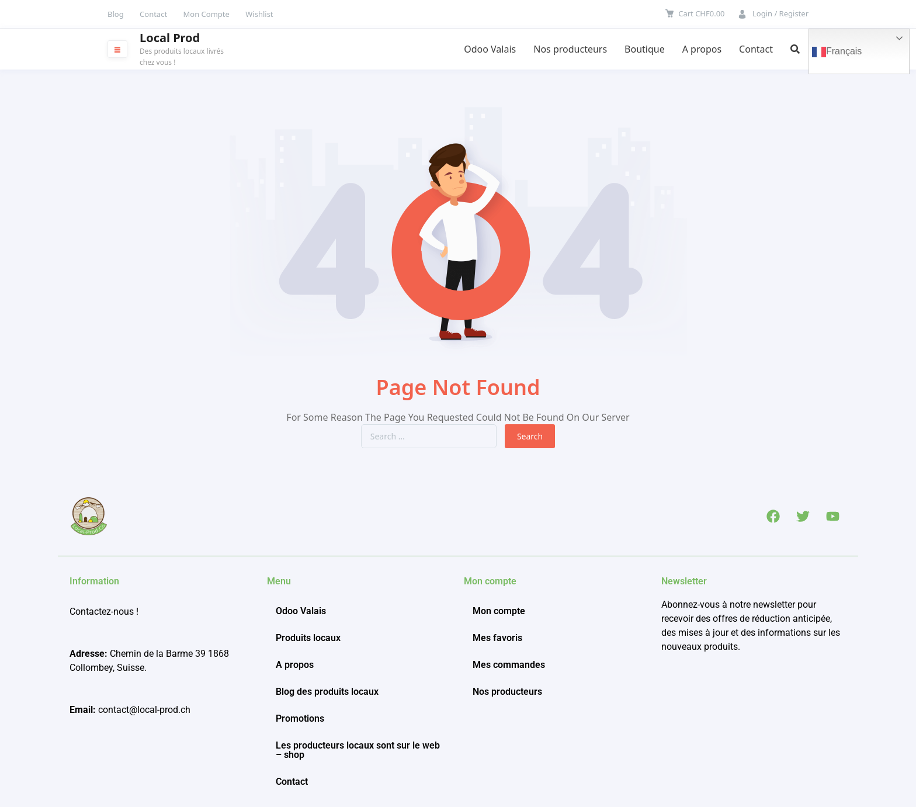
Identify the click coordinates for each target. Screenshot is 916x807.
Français (837, 52)
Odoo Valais (490, 49)
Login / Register (780, 13)
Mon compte (499, 610)
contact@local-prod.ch (144, 709)
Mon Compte (206, 14)
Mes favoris (497, 637)
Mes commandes (509, 664)
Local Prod (170, 38)
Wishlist (259, 14)
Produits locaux (308, 637)
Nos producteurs (570, 49)
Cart (701, 13)
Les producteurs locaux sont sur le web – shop (358, 750)
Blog (115, 14)
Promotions (300, 718)
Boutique (644, 49)
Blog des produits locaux (327, 691)
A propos (701, 49)
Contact (153, 14)
